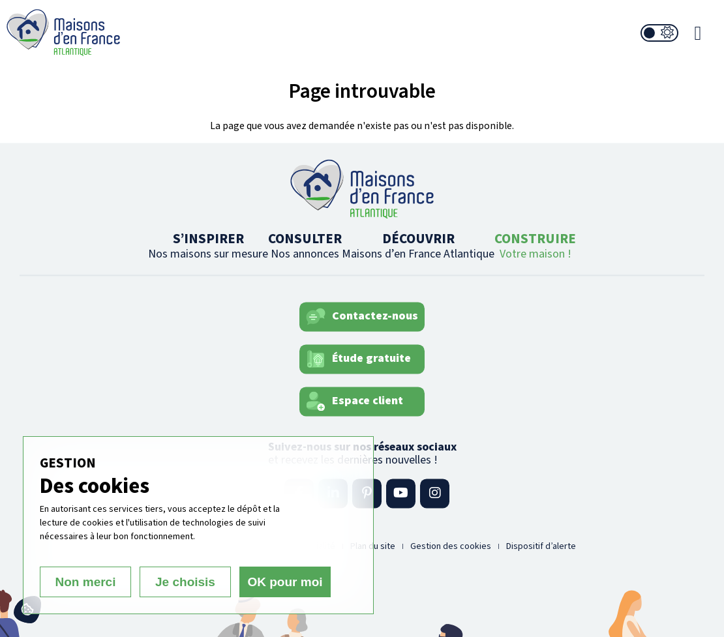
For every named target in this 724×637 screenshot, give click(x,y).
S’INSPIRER (208, 245)
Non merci (85, 582)
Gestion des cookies (450, 546)
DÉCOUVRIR (418, 245)
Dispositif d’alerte (541, 546)
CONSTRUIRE (535, 245)
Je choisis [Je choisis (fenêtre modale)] (185, 582)
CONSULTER (305, 245)
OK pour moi (284, 582)
